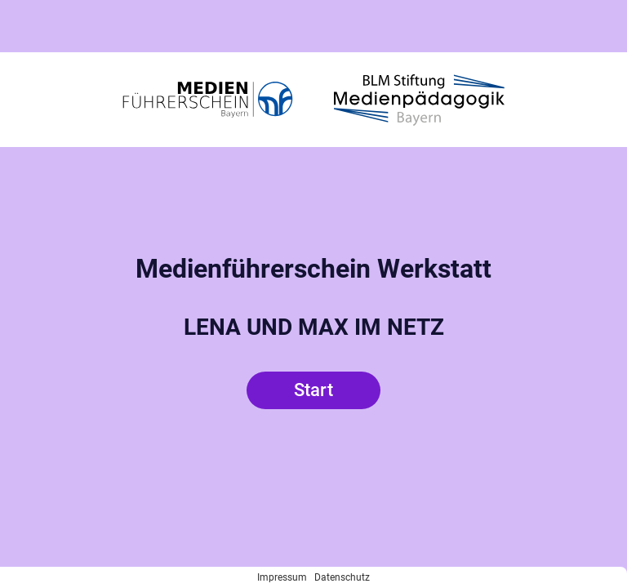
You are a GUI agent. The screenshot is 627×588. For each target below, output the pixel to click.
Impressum (282, 577)
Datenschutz (342, 577)
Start (313, 390)
